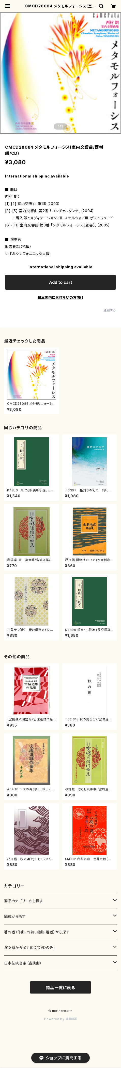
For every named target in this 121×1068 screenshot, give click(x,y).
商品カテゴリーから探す (23, 901)
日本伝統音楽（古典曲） (23, 963)
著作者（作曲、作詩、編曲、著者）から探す (37, 932)
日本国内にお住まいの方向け (60, 297)
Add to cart (60, 282)
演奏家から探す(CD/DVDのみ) (29, 947)
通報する (109, 310)
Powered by (60, 1019)
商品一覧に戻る (60, 987)
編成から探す (15, 916)
